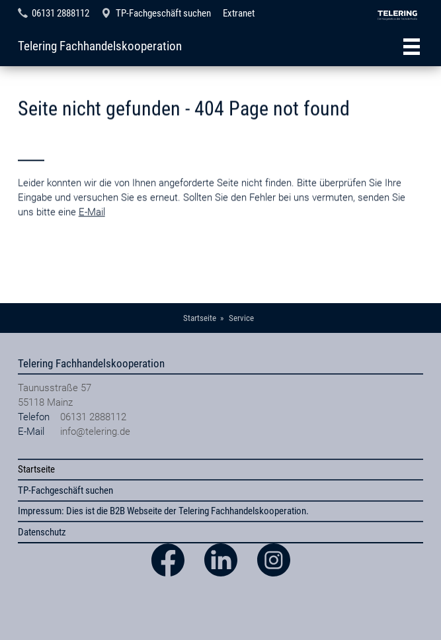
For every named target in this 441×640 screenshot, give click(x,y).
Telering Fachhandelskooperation (100, 46)
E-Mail (92, 231)
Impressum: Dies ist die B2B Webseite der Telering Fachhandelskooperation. (163, 511)
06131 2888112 (60, 13)
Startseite (36, 469)
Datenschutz (42, 532)
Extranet (239, 13)
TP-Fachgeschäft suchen (163, 13)
